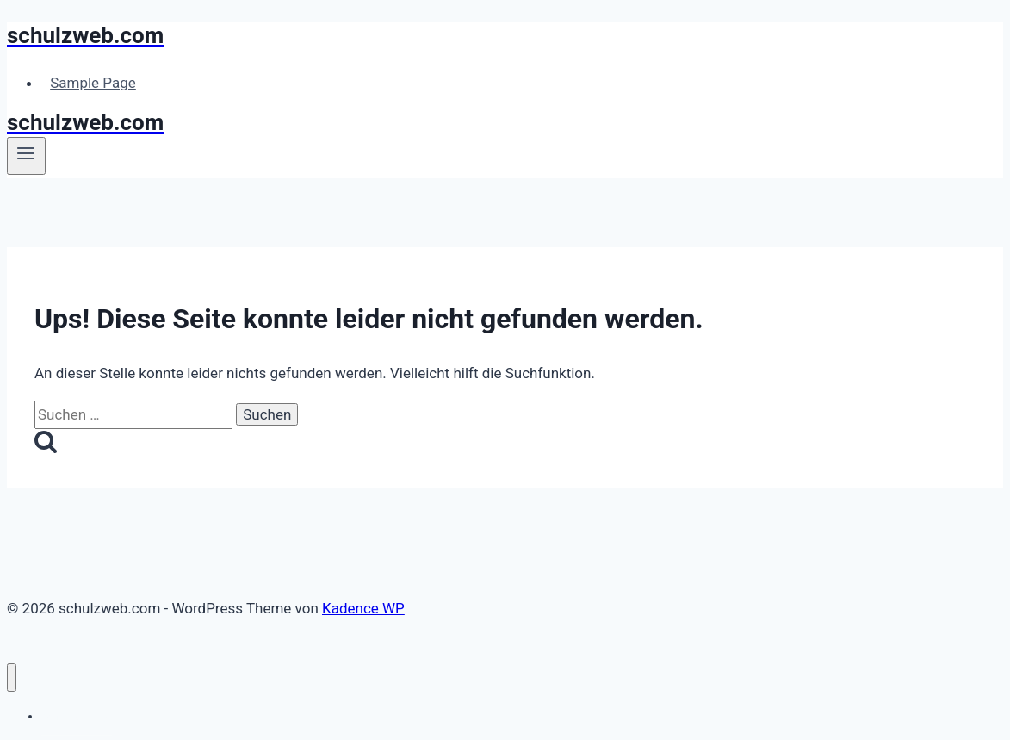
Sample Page (93, 82)
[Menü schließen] (11, 677)
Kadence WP (363, 608)
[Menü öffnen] (26, 156)
